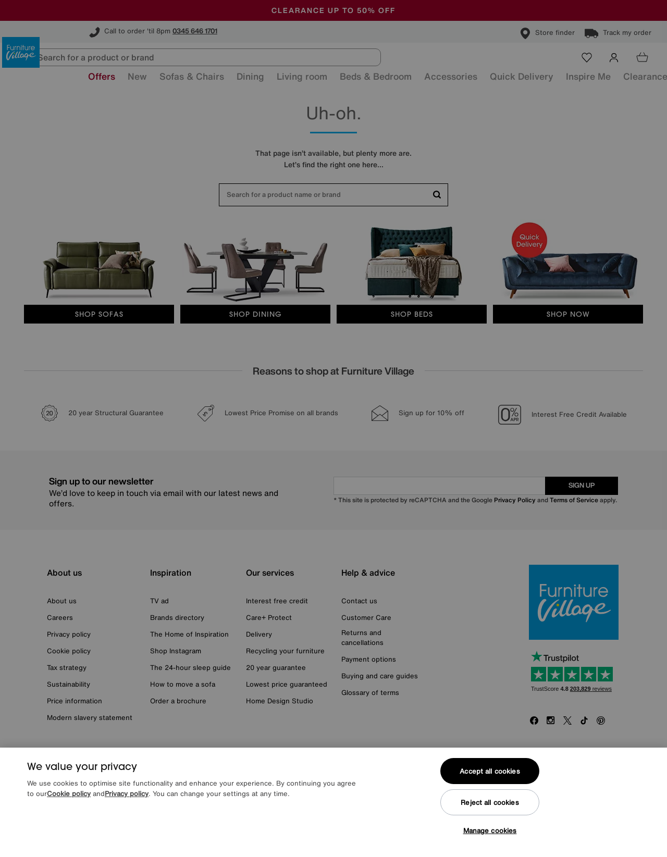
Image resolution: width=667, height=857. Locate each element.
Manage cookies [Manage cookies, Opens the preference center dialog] (490, 831)
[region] (333, 802)
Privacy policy (127, 794)
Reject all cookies (489, 803)
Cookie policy (69, 794)
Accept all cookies (490, 771)
